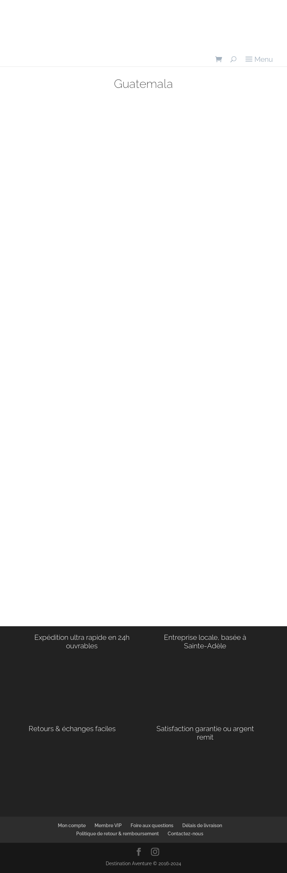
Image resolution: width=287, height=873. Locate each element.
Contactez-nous (185, 833)
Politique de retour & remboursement (117, 833)
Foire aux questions (152, 825)
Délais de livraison (202, 825)
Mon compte (72, 825)
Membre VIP (108, 825)
